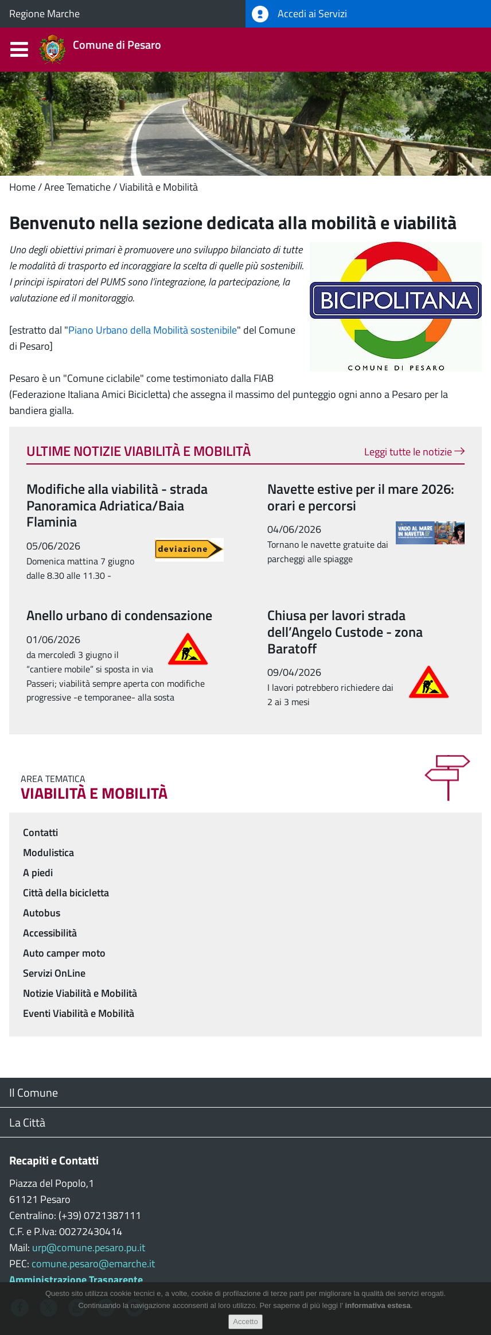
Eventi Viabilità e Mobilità (78, 1013)
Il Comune (33, 1092)
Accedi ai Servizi (299, 14)
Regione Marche (44, 13)
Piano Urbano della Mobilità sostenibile (152, 330)
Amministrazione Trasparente (76, 1279)
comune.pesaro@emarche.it (93, 1263)
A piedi (38, 872)
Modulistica (48, 852)
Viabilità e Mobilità (158, 187)
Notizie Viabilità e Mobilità (80, 993)
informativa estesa (378, 1306)
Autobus (41, 912)
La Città (27, 1122)
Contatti (40, 832)
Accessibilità (50, 933)
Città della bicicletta (66, 892)
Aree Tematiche (77, 187)
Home (22, 187)
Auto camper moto (64, 953)
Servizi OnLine (54, 973)
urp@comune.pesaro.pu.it (88, 1247)
